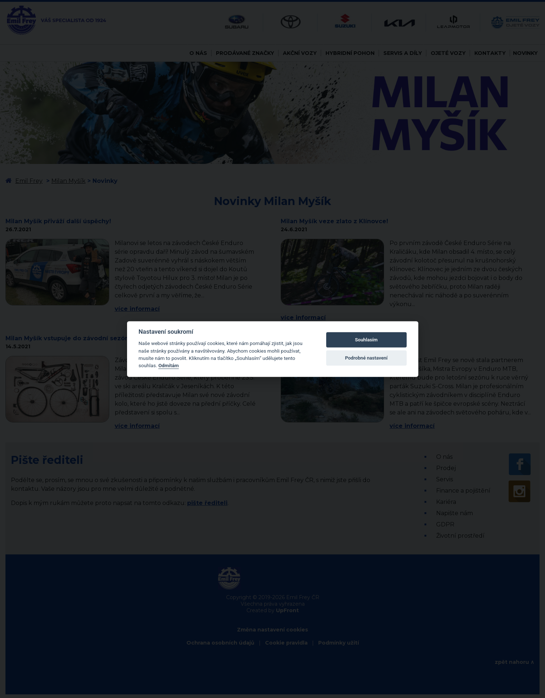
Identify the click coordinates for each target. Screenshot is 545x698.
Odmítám (168, 365)
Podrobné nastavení (366, 358)
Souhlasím (366, 339)
